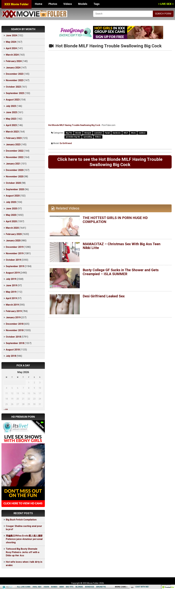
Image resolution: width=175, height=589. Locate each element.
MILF (126, 133)
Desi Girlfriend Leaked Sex (104, 296)
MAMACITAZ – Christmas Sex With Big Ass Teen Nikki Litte (122, 246)
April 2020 (11, 221)
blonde (78, 133)
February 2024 (14, 61)
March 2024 (12, 54)
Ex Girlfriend (66, 143)
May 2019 (11, 291)
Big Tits (69, 133)
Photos (52, 3)
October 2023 (13, 86)
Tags (96, 3)
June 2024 (11, 35)
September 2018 (15, 343)
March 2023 (12, 131)
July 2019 (11, 279)
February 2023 (14, 138)
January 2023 (13, 144)
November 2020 (14, 176)
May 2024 (11, 41)
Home (38, 3)
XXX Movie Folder (16, 4)
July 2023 (11, 106)
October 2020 (13, 183)
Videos (67, 3)
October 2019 (13, 259)
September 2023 (15, 93)
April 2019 (11, 298)
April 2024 (11, 48)
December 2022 (14, 150)
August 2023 (13, 99)
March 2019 (12, 304)
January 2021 (13, 163)
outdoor (142, 133)
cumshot (98, 133)
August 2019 (13, 272)
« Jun (6, 409)
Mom (133, 133)
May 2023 (11, 118)
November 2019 (14, 253)
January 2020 (13, 240)
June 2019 (11, 285)
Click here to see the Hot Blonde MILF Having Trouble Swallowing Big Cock (110, 162)
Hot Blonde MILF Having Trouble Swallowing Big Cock (74, 125)
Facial (107, 133)
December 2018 (14, 323)
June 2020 (11, 208)
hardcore (117, 133)
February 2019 (14, 311)
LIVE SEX (166, 3)
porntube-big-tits (73, 137)
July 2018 (11, 356)
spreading (87, 137)
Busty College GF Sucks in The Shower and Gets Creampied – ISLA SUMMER (121, 272)
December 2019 (14, 247)
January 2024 (13, 67)
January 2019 (13, 317)
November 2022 (14, 157)
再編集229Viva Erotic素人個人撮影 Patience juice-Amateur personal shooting (25, 539)
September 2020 (15, 189)
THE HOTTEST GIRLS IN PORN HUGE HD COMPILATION (115, 220)
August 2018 (13, 349)
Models (82, 3)
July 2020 (11, 202)
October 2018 (13, 336)
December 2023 (14, 74)
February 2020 (14, 234)
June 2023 (11, 112)
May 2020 (11, 215)
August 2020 (13, 195)
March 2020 (12, 227)
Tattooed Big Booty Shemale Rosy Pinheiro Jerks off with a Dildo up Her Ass (22, 552)
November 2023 (14, 80)
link (172, 543)
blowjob (87, 133)
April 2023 (11, 125)
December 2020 (14, 170)
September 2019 (15, 266)
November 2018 (14, 330)
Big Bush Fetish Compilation (21, 519)
